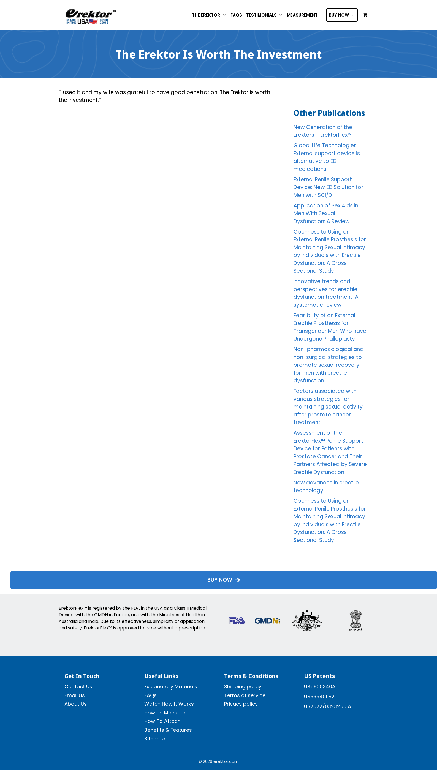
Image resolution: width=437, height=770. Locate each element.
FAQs (236, 15)
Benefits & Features (168, 730)
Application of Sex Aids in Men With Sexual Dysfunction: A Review (326, 213)
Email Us (74, 695)
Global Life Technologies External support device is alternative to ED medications (327, 157)
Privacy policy (241, 703)
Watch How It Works (169, 703)
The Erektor (210, 15)
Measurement (306, 15)
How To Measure (164, 712)
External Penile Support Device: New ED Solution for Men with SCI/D (328, 187)
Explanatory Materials (170, 686)
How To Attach (162, 721)
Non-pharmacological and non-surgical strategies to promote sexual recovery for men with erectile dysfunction (328, 365)
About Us (75, 703)
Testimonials (265, 15)
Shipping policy (242, 686)
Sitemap (154, 738)
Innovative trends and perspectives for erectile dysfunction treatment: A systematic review (326, 293)
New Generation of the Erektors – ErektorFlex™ (323, 131)
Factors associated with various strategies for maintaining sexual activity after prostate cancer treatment (328, 406)
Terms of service (244, 695)
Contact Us (78, 686)
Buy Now (343, 15)
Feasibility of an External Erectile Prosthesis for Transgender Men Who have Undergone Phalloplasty (330, 327)
